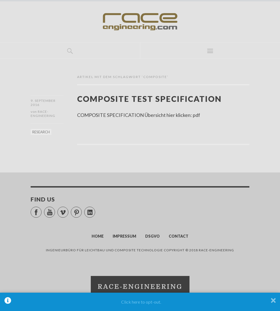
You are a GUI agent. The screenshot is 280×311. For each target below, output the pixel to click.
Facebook (41, 210)
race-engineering (43, 114)
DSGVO (152, 236)
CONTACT (178, 236)
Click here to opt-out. (141, 301)
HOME (98, 236)
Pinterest (81, 210)
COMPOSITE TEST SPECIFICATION (149, 98)
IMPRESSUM (124, 236)
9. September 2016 (43, 103)
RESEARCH (41, 132)
